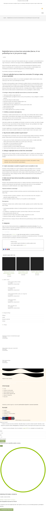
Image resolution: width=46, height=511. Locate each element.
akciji (25, 245)
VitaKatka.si (14, 234)
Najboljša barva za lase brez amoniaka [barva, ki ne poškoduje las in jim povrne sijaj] (23, 17)
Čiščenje (3, 315)
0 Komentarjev (5, 338)
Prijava (2, 441)
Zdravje (3, 321)
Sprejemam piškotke (6, 509)
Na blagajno (12, 499)
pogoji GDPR (25, 428)
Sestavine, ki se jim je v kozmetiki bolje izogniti (11, 335)
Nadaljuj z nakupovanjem (5, 499)
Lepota (4, 57)
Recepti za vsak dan (6, 319)
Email (1, 431)
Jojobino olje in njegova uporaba (37, 272)
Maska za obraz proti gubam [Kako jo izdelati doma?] (8, 273)
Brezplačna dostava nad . (23, 0)
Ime (1, 435)
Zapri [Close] (1, 445)
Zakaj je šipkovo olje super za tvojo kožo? (23, 272)
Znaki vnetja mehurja (6, 360)
